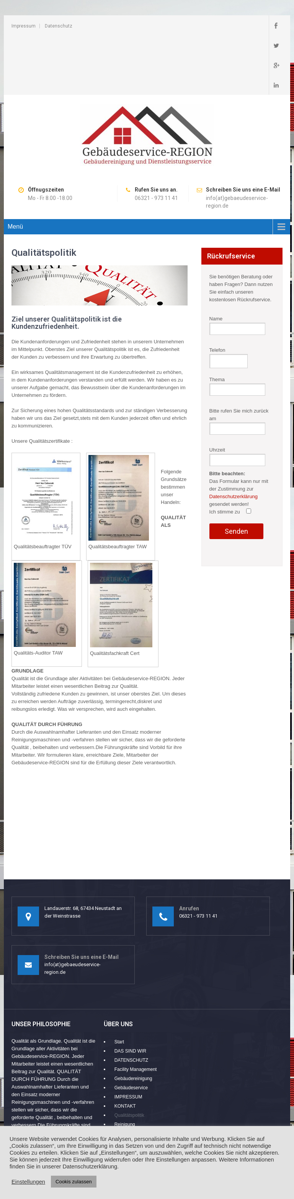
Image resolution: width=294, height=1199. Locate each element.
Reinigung (124, 1064)
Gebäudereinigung (133, 1019)
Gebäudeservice (131, 1028)
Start (119, 982)
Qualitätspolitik (129, 1055)
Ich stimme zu (230, 452)
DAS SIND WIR (130, 991)
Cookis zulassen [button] (74, 1181)
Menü (15, 167)
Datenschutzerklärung (233, 437)
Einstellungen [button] (28, 1182)
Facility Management (135, 1009)
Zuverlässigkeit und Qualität (142, 1101)
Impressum (23, 26)
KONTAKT (125, 1046)
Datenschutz (58, 26)
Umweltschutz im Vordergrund (145, 1074)
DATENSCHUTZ (131, 1000)
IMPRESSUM (128, 1037)
